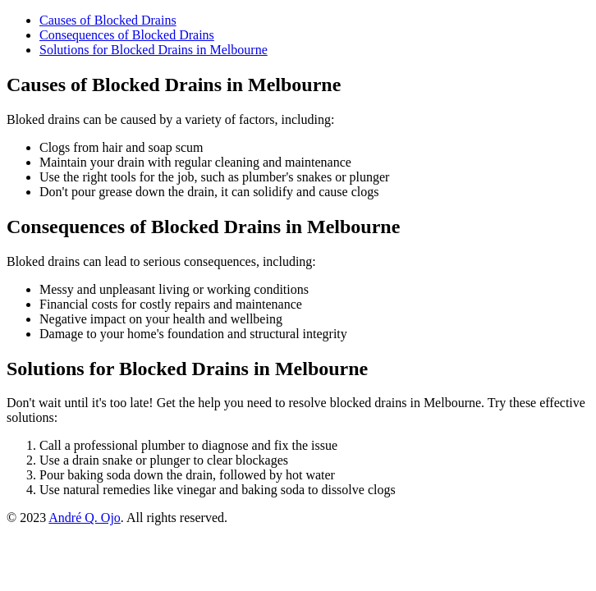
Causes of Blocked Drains (108, 20)
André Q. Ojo (84, 518)
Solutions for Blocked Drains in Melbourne (153, 50)
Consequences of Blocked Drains (126, 35)
